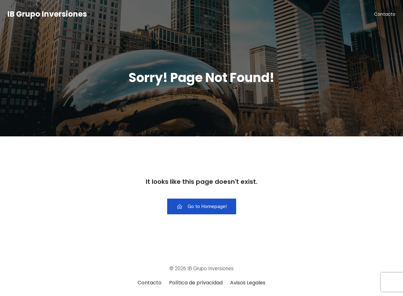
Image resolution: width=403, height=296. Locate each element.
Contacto (384, 14)
